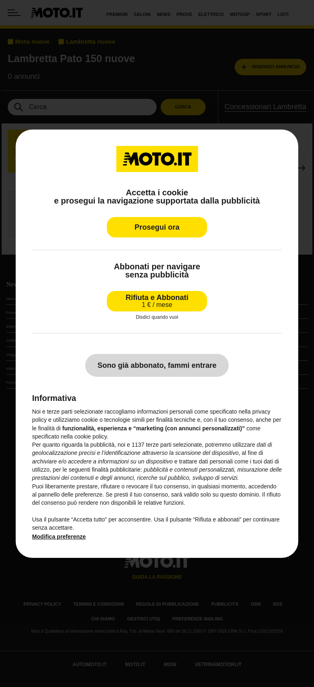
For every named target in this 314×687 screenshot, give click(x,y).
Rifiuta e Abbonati (157, 300)
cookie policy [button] (90, 436)
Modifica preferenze (58, 536)
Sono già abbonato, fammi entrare (156, 365)
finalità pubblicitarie (116, 469)
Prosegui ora (157, 227)
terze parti (158, 444)
